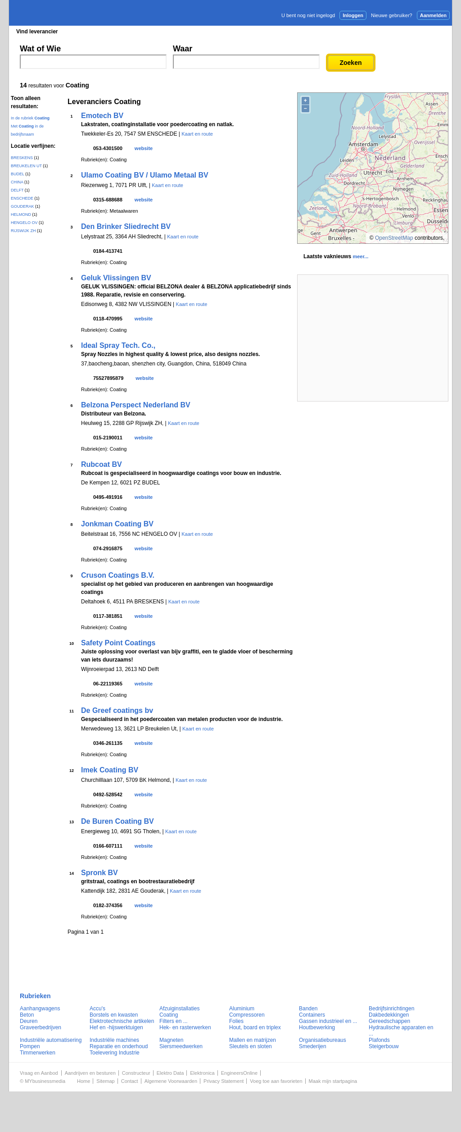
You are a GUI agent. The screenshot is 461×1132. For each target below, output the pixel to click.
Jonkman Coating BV (117, 524)
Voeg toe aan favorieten (276, 1081)
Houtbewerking (317, 1027)
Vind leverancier (37, 31)
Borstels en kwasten (114, 1015)
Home (83, 1081)
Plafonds (379, 1040)
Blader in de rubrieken (102, 31)
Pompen (30, 1046)
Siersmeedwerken (181, 1046)
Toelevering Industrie (115, 1053)
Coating (168, 1015)
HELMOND (21, 214)
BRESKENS (22, 157)
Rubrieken (35, 996)
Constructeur (136, 1073)
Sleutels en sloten (250, 1046)
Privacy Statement (223, 1081)
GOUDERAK (22, 206)
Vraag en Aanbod (39, 1073)
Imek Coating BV (109, 770)
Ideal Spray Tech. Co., (118, 345)
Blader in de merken (170, 31)
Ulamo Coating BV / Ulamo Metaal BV (144, 175)
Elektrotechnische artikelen (122, 1021)
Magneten (171, 1040)
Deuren (28, 1021)
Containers (312, 1015)
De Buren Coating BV (117, 821)
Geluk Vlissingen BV (116, 278)
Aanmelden (433, 15)
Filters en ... (173, 1021)
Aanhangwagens (40, 1008)
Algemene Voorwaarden (171, 1081)
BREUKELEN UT (26, 166)
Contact (129, 1081)
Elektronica (202, 1073)
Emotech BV (102, 115)
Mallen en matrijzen (252, 1040)
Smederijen (312, 1046)
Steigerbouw (384, 1046)
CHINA (17, 182)
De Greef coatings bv (117, 710)
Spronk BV (99, 872)
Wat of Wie (40, 49)
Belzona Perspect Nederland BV (135, 405)
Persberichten (229, 31)
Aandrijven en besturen (90, 1073)
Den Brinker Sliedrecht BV (126, 226)
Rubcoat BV (101, 464)
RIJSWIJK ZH (23, 230)
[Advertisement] (373, 338)
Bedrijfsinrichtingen (391, 1008)
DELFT (17, 190)
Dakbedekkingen (389, 1015)
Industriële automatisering (50, 1040)
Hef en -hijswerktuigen (116, 1027)
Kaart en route (197, 134)
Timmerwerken (37, 1053)
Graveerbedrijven (40, 1027)
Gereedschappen (389, 1021)
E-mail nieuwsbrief (299, 31)
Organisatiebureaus (322, 1040)
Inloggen (353, 15)
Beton (27, 1015)
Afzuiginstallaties (179, 1008)
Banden (308, 1008)
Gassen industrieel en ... (328, 1021)
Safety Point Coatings (118, 643)
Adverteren (355, 31)
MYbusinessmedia (45, 1081)
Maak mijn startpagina (333, 1081)
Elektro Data (170, 1073)
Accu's (97, 1008)
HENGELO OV (24, 222)
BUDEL (17, 174)
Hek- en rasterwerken (185, 1027)
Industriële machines (114, 1040)
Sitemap (105, 1081)
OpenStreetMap (394, 238)
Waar (182, 49)
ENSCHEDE (22, 198)
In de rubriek (30, 118)
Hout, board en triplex (255, 1027)
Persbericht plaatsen (418, 31)
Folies (236, 1021)
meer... (360, 256)
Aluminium (241, 1008)
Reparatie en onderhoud (119, 1046)
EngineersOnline (239, 1073)
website (144, 148)
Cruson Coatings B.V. (117, 575)
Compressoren (247, 1015)
